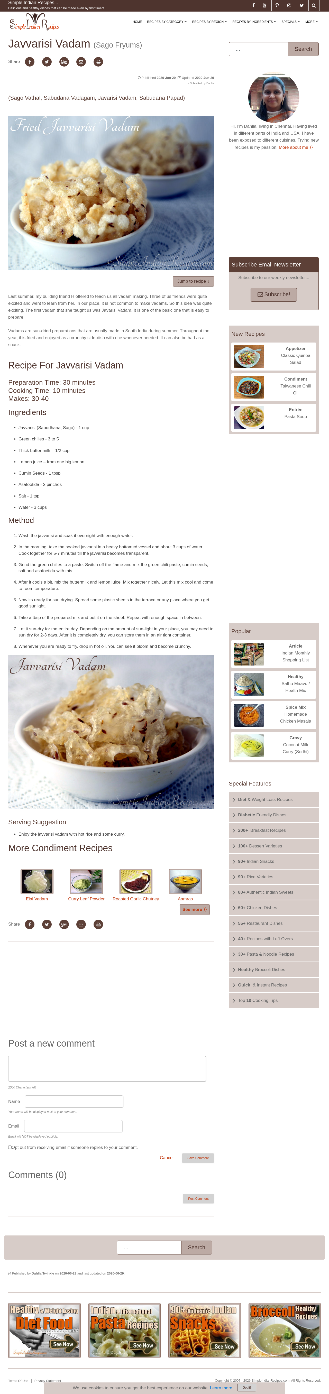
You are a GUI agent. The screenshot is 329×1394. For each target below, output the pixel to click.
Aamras (185, 885)
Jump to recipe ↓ (193, 281)
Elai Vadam (37, 885)
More (312, 26)
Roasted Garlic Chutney (136, 885)
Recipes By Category (167, 26)
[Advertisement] (111, 986)
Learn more (221, 1388)
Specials (291, 26)
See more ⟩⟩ (194, 909)
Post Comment (198, 1199)
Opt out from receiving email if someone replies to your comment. (75, 1147)
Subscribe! (274, 294)
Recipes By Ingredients (255, 26)
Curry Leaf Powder (86, 885)
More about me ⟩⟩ (296, 147)
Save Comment (198, 1158)
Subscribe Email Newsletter (266, 264)
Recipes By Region (210, 26)
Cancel (166, 1157)
